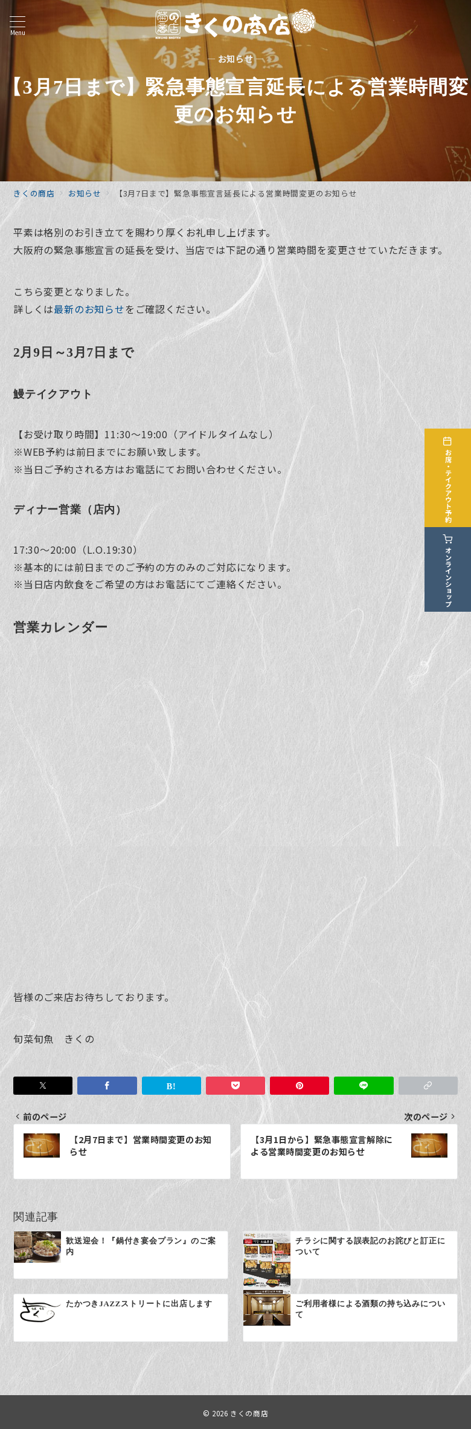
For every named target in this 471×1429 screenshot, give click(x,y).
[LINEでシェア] (363, 1086)
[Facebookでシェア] (106, 1086)
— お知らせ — (235, 59)
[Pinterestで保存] (299, 1086)
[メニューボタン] (17, 25)
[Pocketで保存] (235, 1086)
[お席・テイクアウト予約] (454, 474)
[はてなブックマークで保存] (171, 1086)
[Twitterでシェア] (42, 1086)
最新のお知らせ (89, 309)
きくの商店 (249, 1413)
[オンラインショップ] (454, 565)
